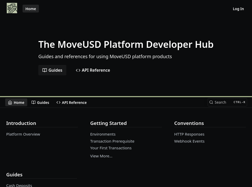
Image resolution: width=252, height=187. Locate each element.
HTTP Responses (189, 134)
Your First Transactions (110, 147)
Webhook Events (189, 141)
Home (30, 8)
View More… (101, 155)
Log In (238, 8)
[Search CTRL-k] (227, 102)
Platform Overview (23, 134)
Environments (103, 134)
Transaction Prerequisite (112, 141)
